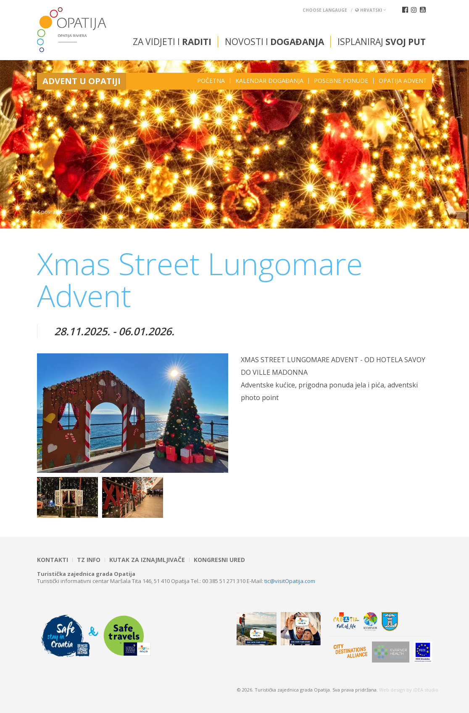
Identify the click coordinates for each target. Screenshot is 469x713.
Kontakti (52, 560)
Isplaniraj (381, 42)
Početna (211, 81)
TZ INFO (88, 560)
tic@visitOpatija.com (289, 581)
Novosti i (274, 42)
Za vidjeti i (172, 42)
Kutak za (147, 560)
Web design (392, 689)
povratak (50, 211)
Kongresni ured (219, 560)
